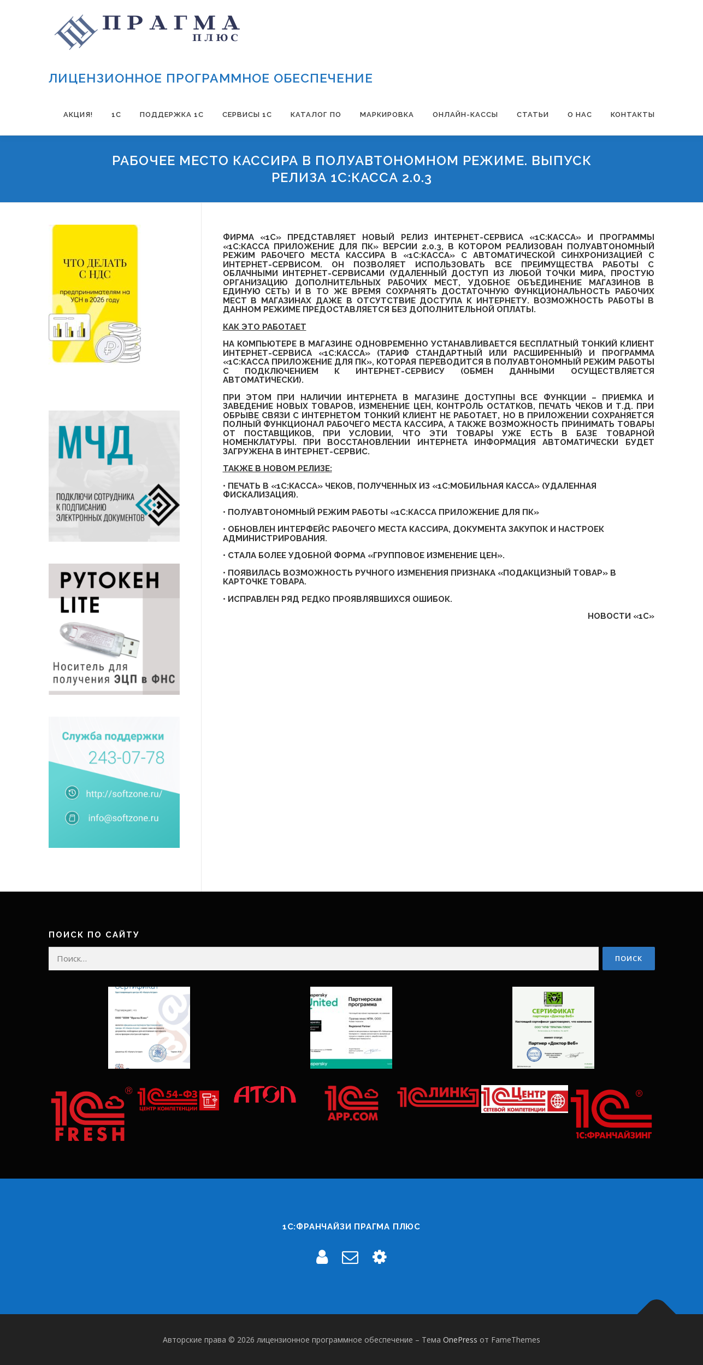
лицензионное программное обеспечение (211, 78)
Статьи (533, 114)
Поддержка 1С (172, 114)
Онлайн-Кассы (465, 114)
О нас (580, 114)
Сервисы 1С (247, 114)
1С (116, 114)
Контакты (633, 114)
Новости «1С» (621, 616)
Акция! (78, 114)
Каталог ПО (316, 114)
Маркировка (387, 114)
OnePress (460, 1339)
